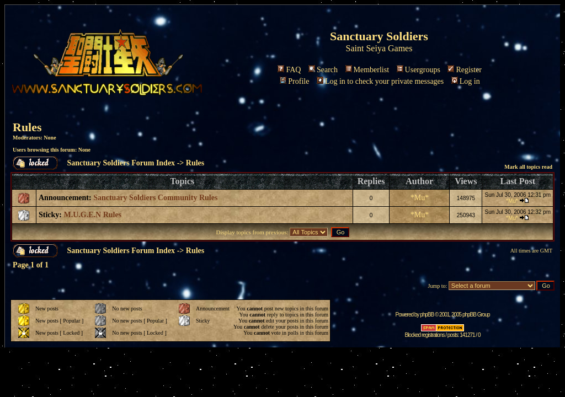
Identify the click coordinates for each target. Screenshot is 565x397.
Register (464, 70)
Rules (27, 127)
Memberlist (367, 70)
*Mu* (420, 198)
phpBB (427, 315)
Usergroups (418, 70)
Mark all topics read (528, 167)
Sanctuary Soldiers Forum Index (121, 163)
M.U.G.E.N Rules (93, 215)
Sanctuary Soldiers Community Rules (155, 198)
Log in (465, 81)
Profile (294, 81)
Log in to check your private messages (380, 81)
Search (323, 70)
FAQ (289, 70)
